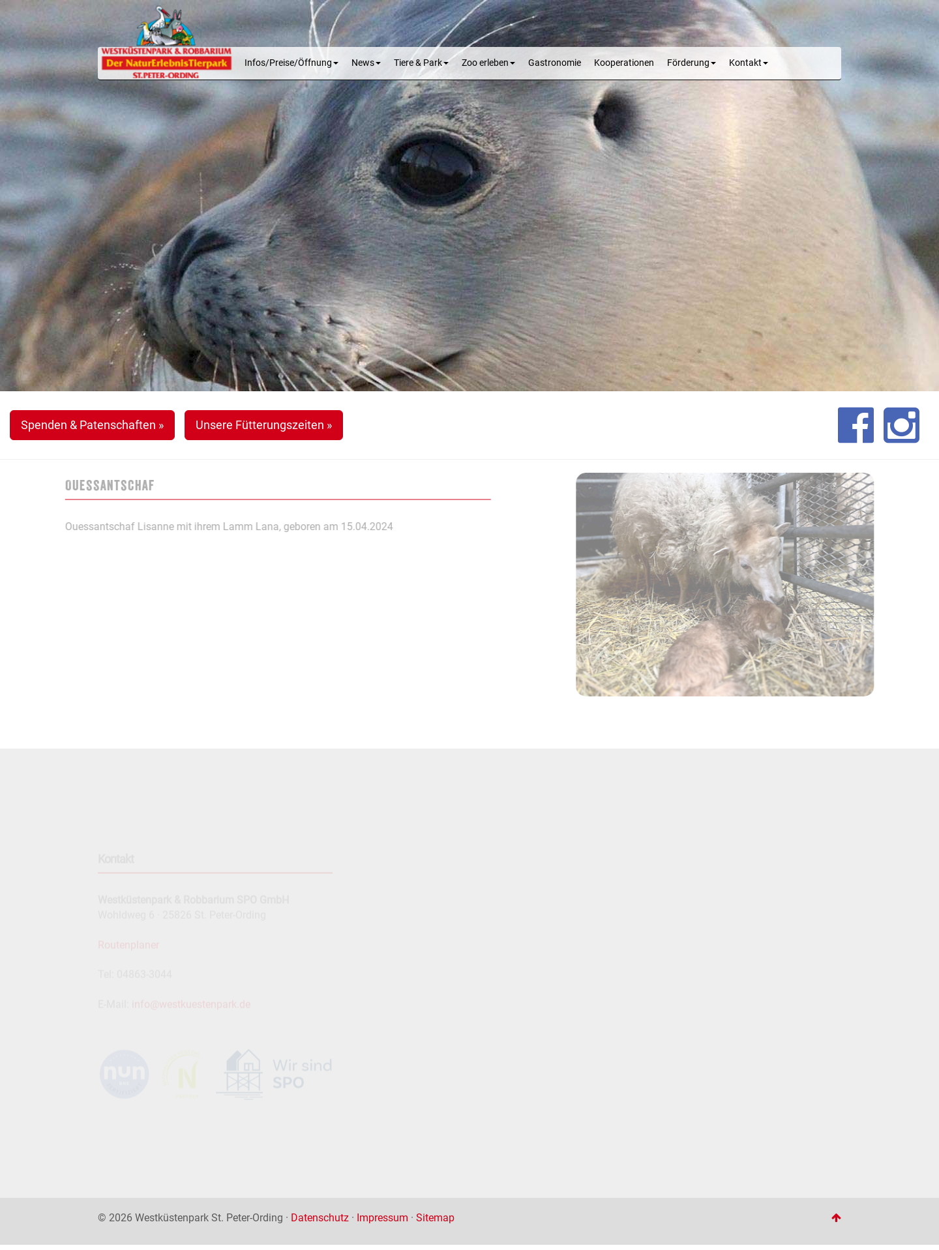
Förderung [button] (691, 62)
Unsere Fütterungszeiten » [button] (264, 425)
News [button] (366, 62)
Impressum (382, 1218)
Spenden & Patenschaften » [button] (92, 425)
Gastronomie (554, 62)
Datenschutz (320, 1218)
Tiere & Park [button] (421, 62)
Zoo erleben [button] (488, 62)
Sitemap (435, 1218)
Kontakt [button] (748, 62)
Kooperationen (624, 62)
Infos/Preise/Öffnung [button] (291, 62)
